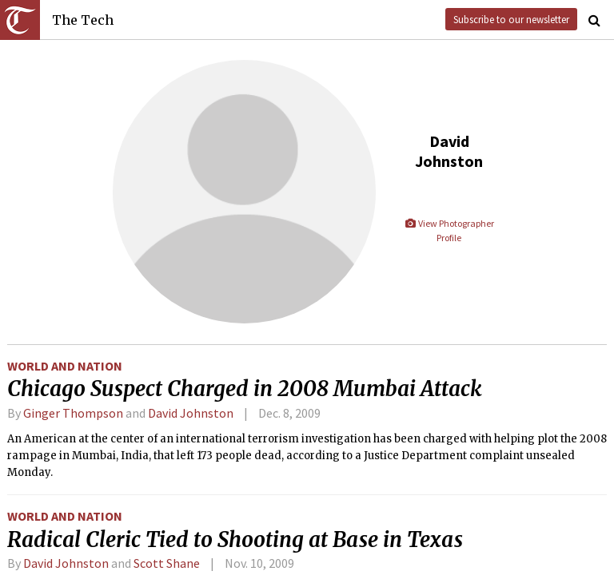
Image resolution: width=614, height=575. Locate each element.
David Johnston (190, 413)
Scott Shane (167, 563)
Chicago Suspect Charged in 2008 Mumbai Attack (244, 389)
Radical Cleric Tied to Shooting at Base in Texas (235, 540)
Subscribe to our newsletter (511, 19)
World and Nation (64, 366)
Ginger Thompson (73, 413)
